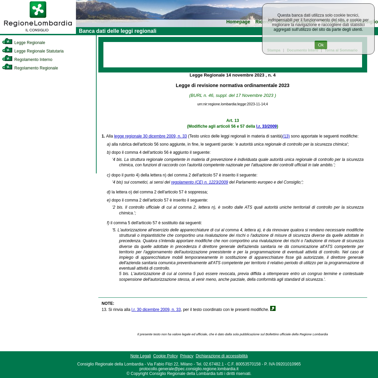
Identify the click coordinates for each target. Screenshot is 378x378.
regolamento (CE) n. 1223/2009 (199, 182)
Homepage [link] (238, 21)
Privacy (186, 356)
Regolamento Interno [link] (27, 59)
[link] (38, 32)
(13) (286, 136)
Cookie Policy (165, 356)
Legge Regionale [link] (23, 42)
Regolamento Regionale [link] (30, 68)
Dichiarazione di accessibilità (221, 356)
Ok (321, 44)
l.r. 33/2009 (266, 126)
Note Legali (140, 356)
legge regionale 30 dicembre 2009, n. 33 (150, 136)
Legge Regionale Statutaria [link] (33, 51)
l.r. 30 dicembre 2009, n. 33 (156, 309)
